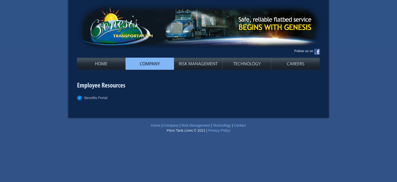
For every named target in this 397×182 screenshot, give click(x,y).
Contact (240, 125)
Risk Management (196, 125)
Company (170, 125)
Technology (222, 125)
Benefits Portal (95, 98)
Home (156, 125)
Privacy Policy (219, 130)
